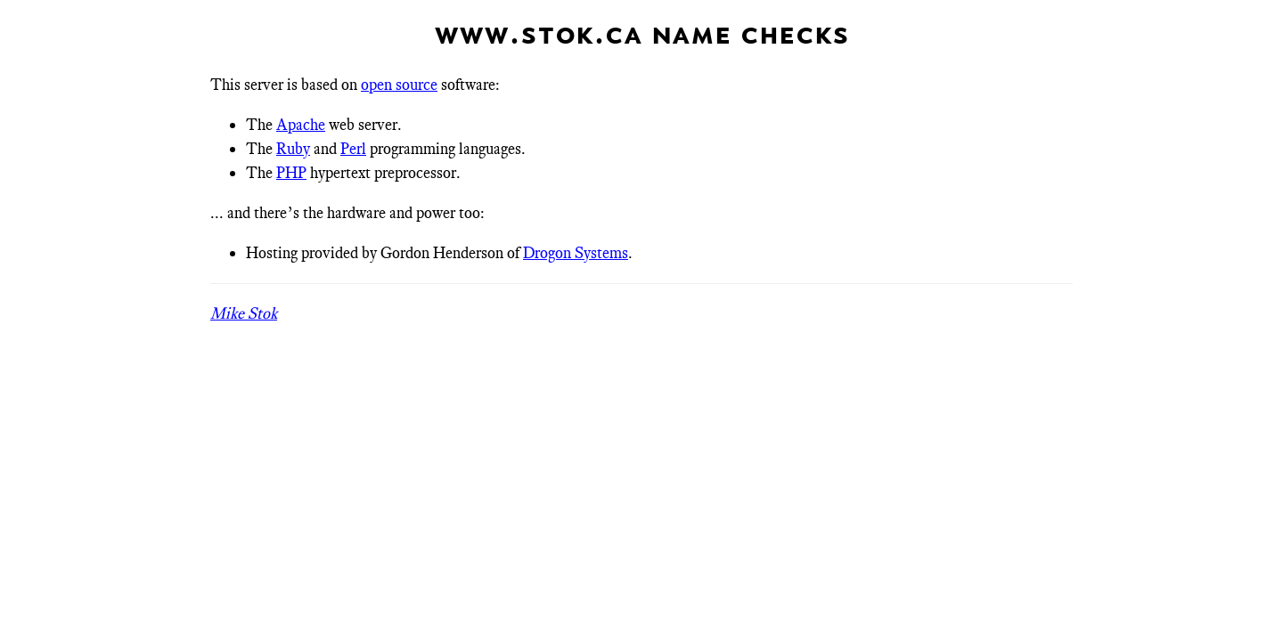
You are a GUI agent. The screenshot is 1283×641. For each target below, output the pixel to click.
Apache (300, 124)
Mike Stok (243, 313)
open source (399, 84)
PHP (291, 173)
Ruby (293, 148)
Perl (353, 148)
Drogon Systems (575, 253)
